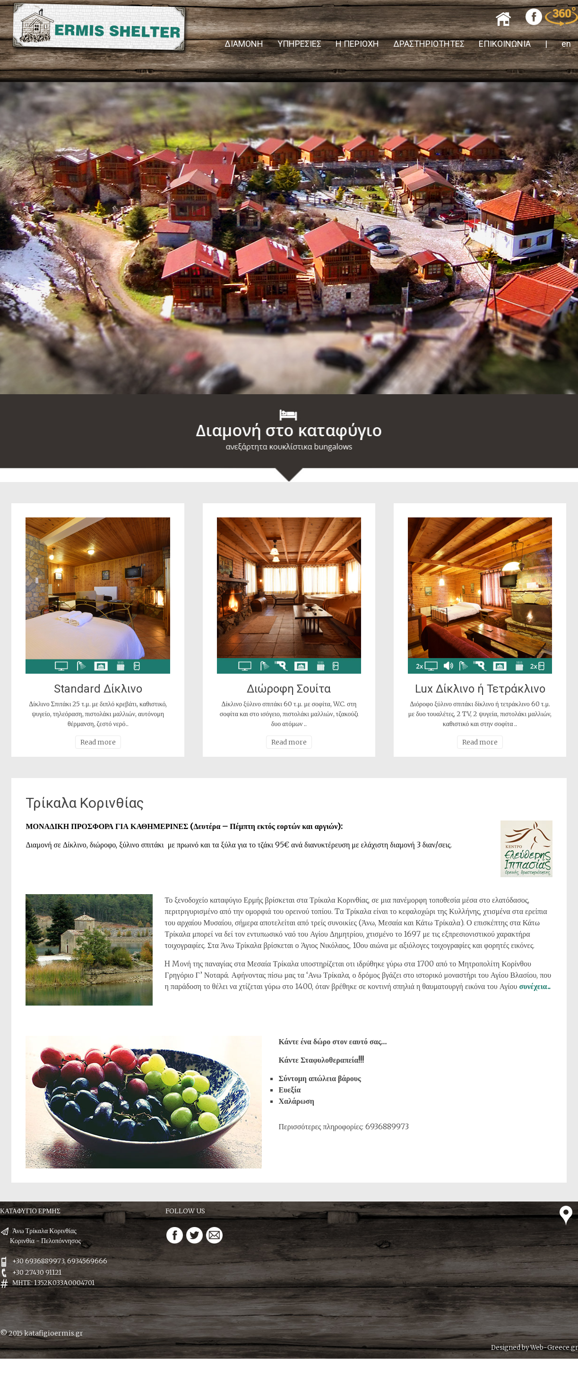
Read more (98, 742)
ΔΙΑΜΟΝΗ (243, 44)
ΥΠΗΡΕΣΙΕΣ (299, 44)
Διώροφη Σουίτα (289, 688)
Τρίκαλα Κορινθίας (85, 803)
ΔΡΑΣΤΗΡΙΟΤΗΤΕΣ (429, 44)
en (566, 44)
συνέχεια (533, 986)
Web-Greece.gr (554, 1348)
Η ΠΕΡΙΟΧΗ (357, 44)
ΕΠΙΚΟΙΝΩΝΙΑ (505, 44)
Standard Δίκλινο (98, 688)
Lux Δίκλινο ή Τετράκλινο (480, 688)
